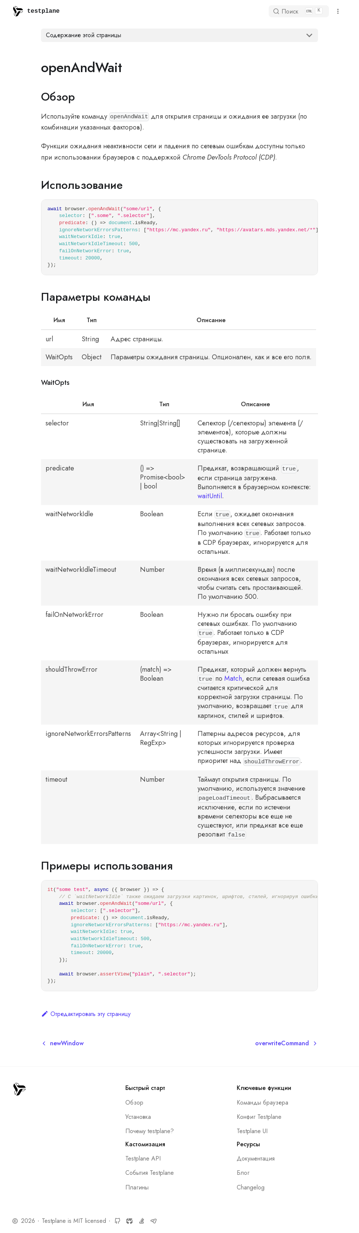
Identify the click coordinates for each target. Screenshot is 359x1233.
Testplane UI (252, 1131)
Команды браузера (262, 1102)
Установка (138, 1116)
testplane (43, 11)
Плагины (137, 1187)
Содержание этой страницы (83, 35)
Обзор (134, 1102)
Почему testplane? (149, 1131)
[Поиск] (299, 11)
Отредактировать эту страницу (86, 1014)
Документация (256, 1158)
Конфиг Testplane (259, 1116)
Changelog (251, 1187)
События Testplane (149, 1172)
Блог (243, 1172)
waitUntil (210, 496)
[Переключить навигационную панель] (338, 11)
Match (233, 678)
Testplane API (143, 1158)
